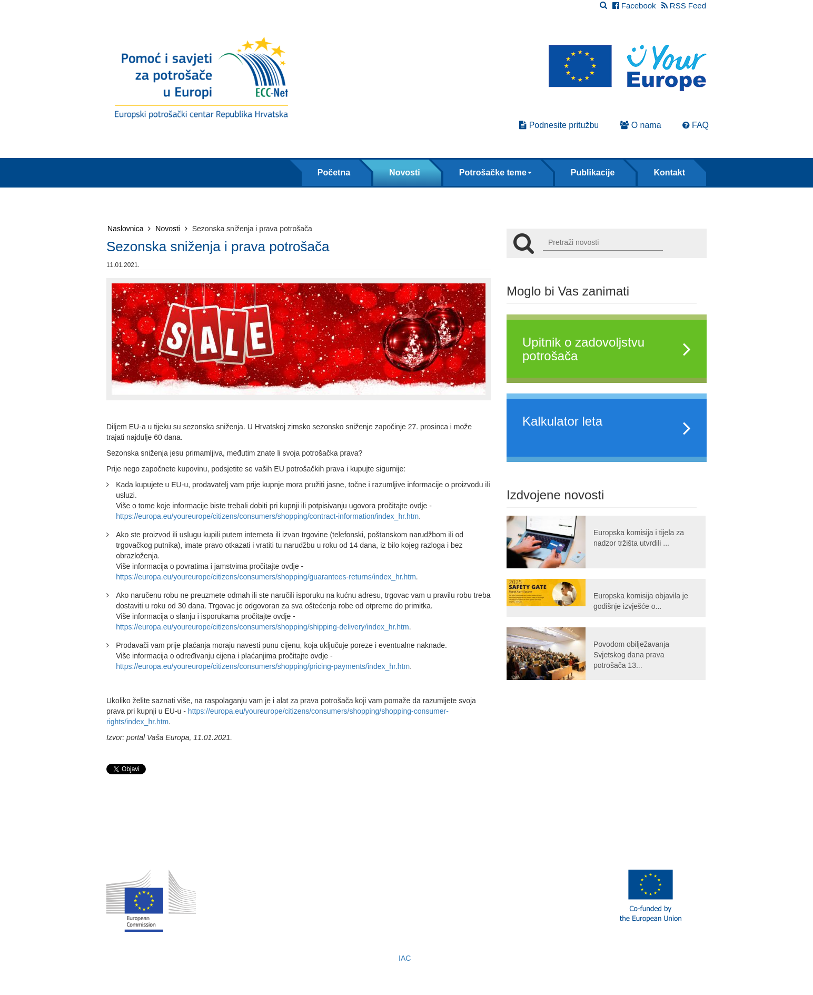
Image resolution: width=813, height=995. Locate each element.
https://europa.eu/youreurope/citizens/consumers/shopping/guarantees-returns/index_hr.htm (266, 577)
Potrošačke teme (495, 172)
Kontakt (669, 172)
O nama (640, 125)
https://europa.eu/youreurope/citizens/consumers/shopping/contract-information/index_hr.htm (267, 516)
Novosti (404, 172)
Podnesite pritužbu (559, 125)
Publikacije (593, 172)
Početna (334, 172)
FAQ (695, 125)
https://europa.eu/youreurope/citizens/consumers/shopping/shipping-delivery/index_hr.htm (262, 627)
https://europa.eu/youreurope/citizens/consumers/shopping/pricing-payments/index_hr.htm (263, 666)
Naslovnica (129, 228)
